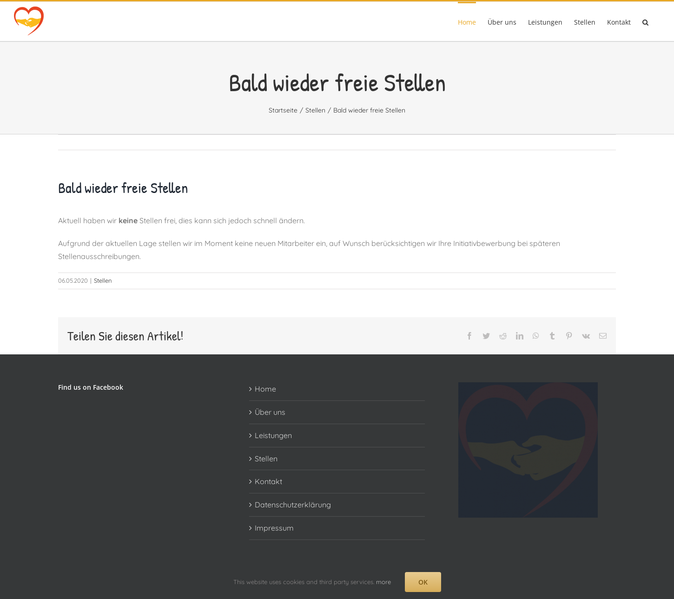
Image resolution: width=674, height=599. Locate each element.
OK (423, 582)
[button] (645, 21)
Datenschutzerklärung (293, 504)
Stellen (103, 280)
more (383, 582)
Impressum (274, 527)
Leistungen (273, 435)
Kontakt (268, 481)
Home (265, 388)
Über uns (270, 412)
